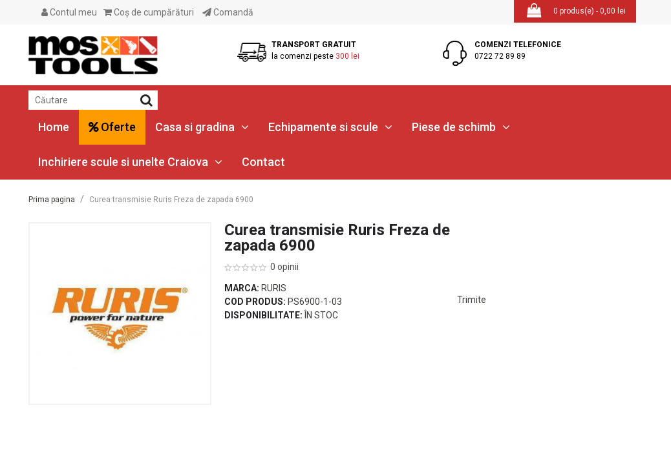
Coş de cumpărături (148, 12)
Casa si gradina (202, 127)
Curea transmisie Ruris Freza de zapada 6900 (171, 199)
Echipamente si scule (330, 127)
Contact (263, 162)
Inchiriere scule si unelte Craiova (130, 162)
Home (53, 127)
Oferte (112, 127)
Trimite (471, 299)
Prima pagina (51, 199)
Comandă (227, 12)
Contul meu (69, 12)
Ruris (273, 288)
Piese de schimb (461, 127)
